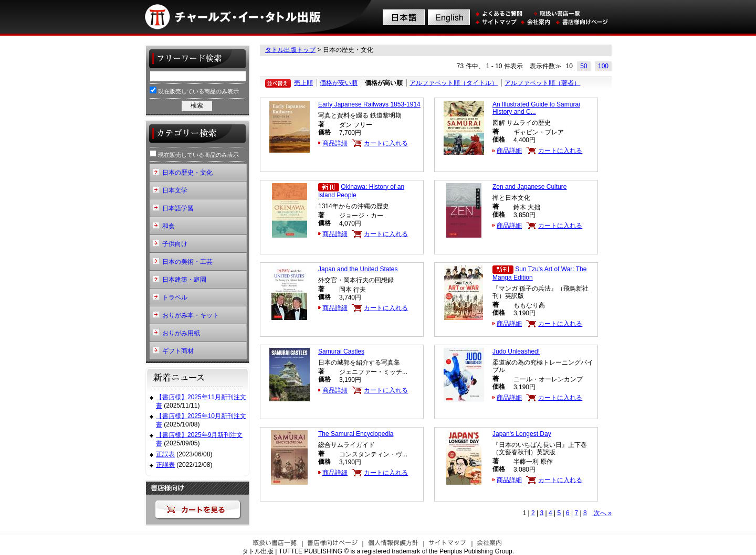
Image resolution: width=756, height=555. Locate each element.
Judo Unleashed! (516, 351)
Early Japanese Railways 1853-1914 (369, 104)
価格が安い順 (339, 83)
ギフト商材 (178, 351)
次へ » (602, 513)
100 (603, 66)
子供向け (174, 244)
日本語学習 (178, 208)
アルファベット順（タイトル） (454, 83)
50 (583, 66)
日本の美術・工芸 (187, 261)
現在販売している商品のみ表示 (194, 90)
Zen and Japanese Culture (529, 186)
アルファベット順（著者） (542, 83)
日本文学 (174, 190)
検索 (197, 105)
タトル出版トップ (290, 50)
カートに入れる (386, 143)
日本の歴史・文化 (187, 172)
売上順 (303, 83)
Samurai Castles (341, 351)
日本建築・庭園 (184, 279)
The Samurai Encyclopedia (355, 433)
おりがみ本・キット (190, 315)
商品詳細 (335, 143)
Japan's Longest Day (521, 433)
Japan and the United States (357, 269)
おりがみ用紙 (181, 333)
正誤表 (165, 454)
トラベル (174, 297)
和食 (168, 226)
